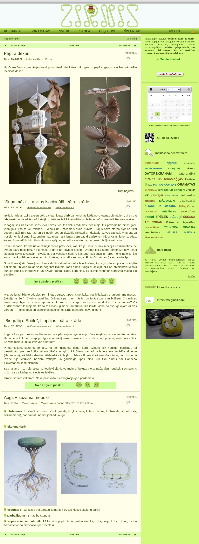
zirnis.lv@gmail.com (171, 300)
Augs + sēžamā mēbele (26, 397)
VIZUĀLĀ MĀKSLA (181, 232)
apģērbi (172, 163)
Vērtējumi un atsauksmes (39, 207)
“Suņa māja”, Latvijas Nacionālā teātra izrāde (46, 201)
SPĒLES (174, 31)
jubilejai (157, 195)
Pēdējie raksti (12, 38)
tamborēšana (152, 227)
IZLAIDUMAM (151, 190)
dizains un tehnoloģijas (164, 179)
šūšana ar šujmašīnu (180, 222)
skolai (149, 217)
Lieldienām (187, 195)
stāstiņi (175, 217)
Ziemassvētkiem (154, 237)
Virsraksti (132, 38)
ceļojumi (174, 168)
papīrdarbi (187, 200)
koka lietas (171, 195)
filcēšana (190, 179)
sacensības (188, 211)
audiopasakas (153, 168)
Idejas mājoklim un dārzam (39, 59)
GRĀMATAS (186, 184)
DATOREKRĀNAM (158, 173)
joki (147, 195)
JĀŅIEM (190, 190)
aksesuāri (152, 163)
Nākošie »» (124, 45)
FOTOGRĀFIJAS (164, 184)
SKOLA (84, 31)
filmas (148, 184)
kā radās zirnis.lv (168, 287)
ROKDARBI (12, 31)
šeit (21, 298)
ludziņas (150, 200)
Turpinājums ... (127, 191)
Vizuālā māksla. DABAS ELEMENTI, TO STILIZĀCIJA (67, 403)
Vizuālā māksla (29, 403)
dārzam (190, 168)
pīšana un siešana (160, 206)
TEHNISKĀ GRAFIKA (179, 227)
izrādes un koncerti (171, 189)
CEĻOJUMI (107, 31)
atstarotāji (189, 163)
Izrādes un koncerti (65, 207)
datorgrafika (186, 173)
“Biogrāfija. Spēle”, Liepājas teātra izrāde (42, 320)
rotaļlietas (169, 211)
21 (158, 114)
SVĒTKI (64, 31)
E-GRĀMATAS (40, 31)
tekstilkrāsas (152, 232)
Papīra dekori (16, 53)
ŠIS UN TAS (132, 31)
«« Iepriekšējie (18, 45)
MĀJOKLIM (167, 200)
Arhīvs (191, 276)
